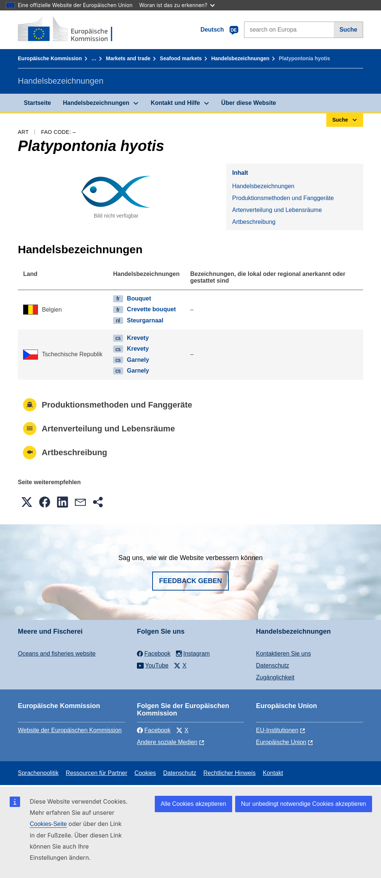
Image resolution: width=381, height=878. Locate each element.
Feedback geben (190, 581)
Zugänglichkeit (275, 677)
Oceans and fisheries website (57, 653)
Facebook (153, 730)
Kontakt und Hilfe (175, 103)
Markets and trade (128, 58)
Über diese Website (248, 103)
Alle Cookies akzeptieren (193, 804)
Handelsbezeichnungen (240, 58)
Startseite (37, 103)
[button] (26, 502)
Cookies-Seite (48, 824)
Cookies (145, 773)
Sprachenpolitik (38, 773)
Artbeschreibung (254, 222)
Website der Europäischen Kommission (70, 730)
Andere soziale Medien (167, 742)
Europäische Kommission (50, 58)
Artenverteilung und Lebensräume (277, 210)
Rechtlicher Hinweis (230, 773)
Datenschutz (272, 665)
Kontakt (273, 773)
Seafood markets (181, 58)
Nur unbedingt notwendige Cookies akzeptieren (303, 804)
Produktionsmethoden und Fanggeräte (283, 198)
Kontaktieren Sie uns (283, 653)
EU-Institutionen (277, 730)
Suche (348, 29)
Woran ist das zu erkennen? (177, 5)
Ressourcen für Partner (96, 773)
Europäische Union (281, 742)
